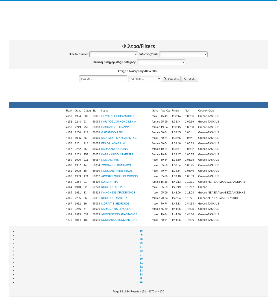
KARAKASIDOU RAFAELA (117, 154)
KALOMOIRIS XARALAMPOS (119, 137)
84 (141, 274)
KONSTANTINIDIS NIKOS (117, 170)
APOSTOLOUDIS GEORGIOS (119, 176)
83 (141, 270)
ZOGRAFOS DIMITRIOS (116, 165)
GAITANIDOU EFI (112, 132)
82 (141, 266)
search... (171, 78)
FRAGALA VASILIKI (113, 143)
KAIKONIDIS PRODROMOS (118, 192)
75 (141, 238)
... (141, 254)
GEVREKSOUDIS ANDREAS (118, 116)
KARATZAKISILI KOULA (116, 208)
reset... (189, 78)
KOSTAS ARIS (110, 159)
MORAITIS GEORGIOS (115, 203)
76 (141, 242)
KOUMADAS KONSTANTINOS (119, 219)
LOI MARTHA (109, 181)
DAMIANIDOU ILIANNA (115, 127)
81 (141, 262)
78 (141, 250)
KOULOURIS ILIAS (112, 187)
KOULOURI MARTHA (114, 198)
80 (141, 258)
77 (141, 246)
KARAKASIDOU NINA (114, 149)
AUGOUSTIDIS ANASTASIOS (119, 214)
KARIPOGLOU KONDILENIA (118, 121)
